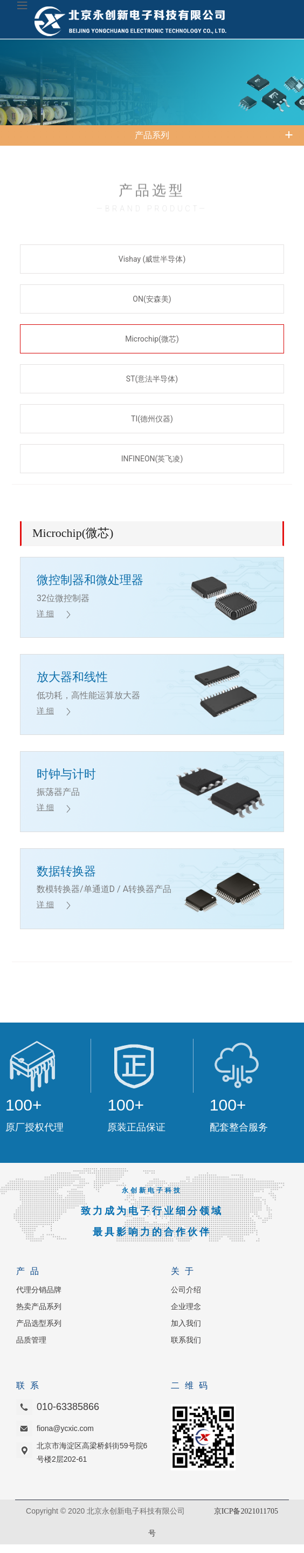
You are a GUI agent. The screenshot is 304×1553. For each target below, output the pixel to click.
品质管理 (31, 1340)
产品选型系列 (38, 1323)
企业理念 (186, 1307)
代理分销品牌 (38, 1290)
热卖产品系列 (38, 1307)
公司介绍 (186, 1290)
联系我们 (186, 1340)
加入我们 (186, 1323)
